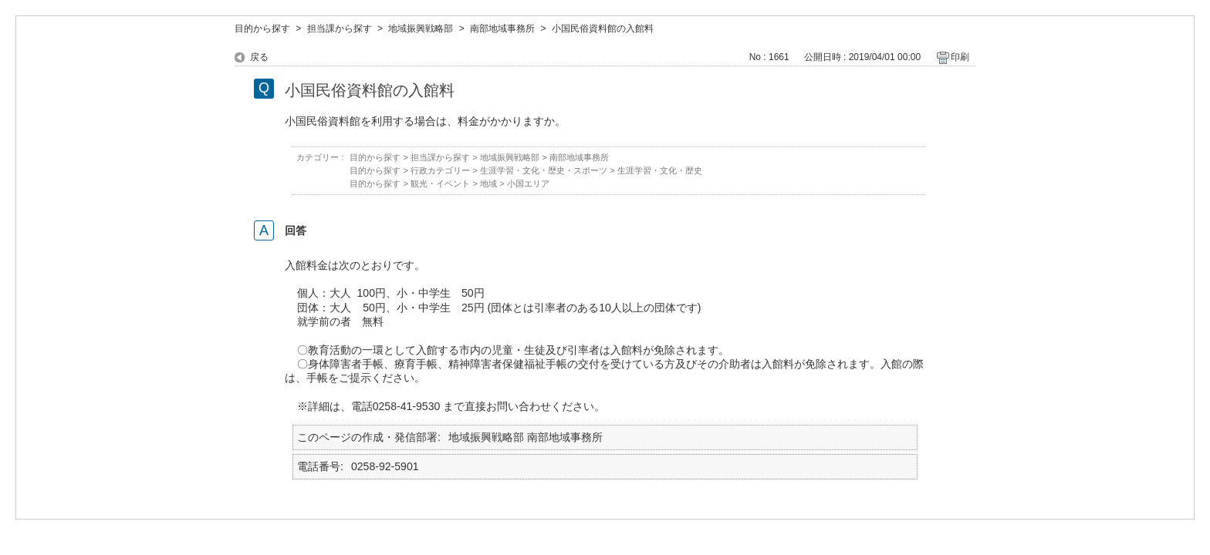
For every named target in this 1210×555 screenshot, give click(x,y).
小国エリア (528, 183)
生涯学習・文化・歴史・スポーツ (543, 170)
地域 (488, 183)
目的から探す (262, 28)
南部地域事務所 (502, 28)
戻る (259, 57)
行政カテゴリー (440, 170)
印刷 (960, 57)
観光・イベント (440, 183)
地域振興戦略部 (420, 28)
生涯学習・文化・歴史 (659, 170)
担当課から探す (339, 28)
